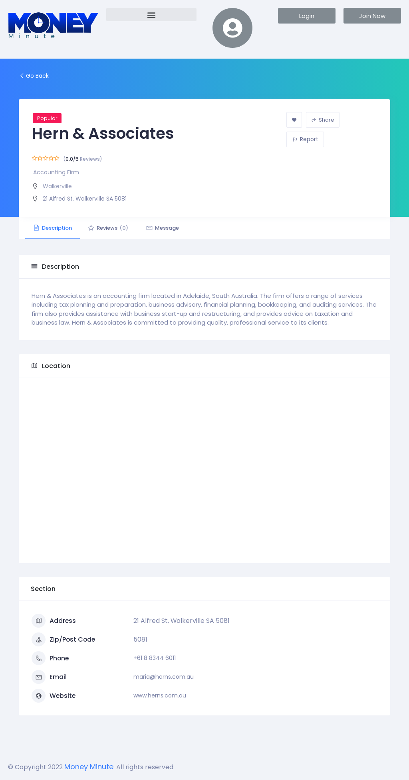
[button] (151, 14)
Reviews (108, 228)
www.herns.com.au (159, 695)
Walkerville (57, 186)
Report (305, 139)
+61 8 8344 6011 (154, 658)
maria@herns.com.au (163, 677)
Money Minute (88, 767)
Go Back (34, 76)
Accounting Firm (56, 172)
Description (52, 228)
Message (163, 228)
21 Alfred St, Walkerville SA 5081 (85, 199)
